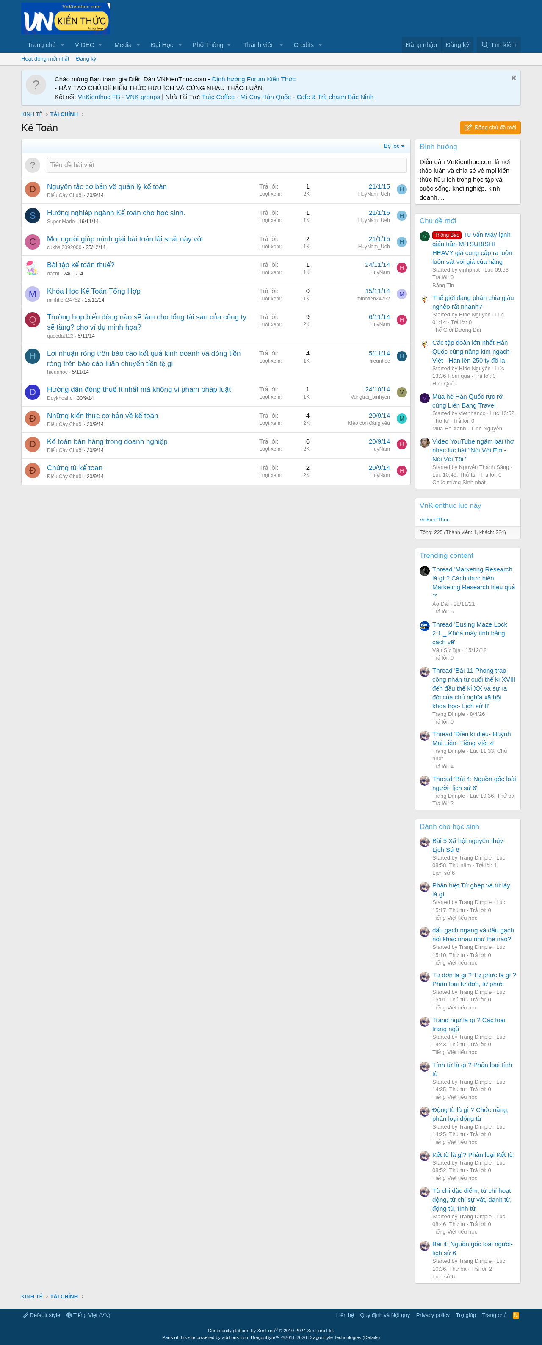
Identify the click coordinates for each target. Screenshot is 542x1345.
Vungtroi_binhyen (370, 397)
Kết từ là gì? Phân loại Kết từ (472, 1154)
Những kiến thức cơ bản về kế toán (102, 416)
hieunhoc (57, 372)
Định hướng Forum (238, 79)
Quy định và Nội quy (385, 1315)
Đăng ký (86, 58)
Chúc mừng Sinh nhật (459, 482)
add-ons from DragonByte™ (251, 1337)
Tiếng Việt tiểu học (454, 918)
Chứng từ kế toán (74, 468)
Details (371, 1337)
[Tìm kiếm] (499, 45)
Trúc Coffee (218, 96)
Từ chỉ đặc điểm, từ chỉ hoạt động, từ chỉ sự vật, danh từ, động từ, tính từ (472, 1199)
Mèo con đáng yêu (369, 423)
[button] (63, 45)
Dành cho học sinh (449, 827)
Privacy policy (433, 1315)
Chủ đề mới (438, 221)
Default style (41, 1315)
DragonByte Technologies (334, 1337)
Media (123, 44)
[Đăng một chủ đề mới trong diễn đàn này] (227, 165)
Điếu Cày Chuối (65, 195)
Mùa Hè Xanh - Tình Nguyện (467, 428)
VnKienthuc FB (99, 96)
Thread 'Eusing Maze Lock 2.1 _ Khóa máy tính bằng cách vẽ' (469, 633)
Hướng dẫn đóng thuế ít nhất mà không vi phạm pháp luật (139, 389)
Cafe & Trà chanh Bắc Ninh (334, 96)
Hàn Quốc (444, 383)
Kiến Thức (281, 79)
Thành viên (258, 44)
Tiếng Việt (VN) (88, 1315)
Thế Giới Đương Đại (456, 330)
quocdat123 (60, 336)
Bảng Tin (443, 285)
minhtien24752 (63, 300)
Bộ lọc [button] (392, 146)
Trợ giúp (466, 1315)
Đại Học (162, 44)
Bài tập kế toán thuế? (81, 265)
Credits (303, 44)
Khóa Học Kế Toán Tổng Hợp (94, 291)
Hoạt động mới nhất (45, 58)
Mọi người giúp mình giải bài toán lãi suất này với (125, 239)
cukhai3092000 (64, 247)
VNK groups (143, 96)
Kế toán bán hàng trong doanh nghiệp (107, 442)
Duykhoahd (60, 398)
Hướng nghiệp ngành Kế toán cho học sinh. (116, 213)
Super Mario (61, 222)
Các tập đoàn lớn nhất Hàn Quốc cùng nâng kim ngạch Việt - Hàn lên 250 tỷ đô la (471, 351)
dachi (53, 274)
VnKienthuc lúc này (450, 506)
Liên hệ (345, 1315)
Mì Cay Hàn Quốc (266, 96)
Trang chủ (42, 44)
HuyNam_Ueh (374, 194)
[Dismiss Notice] (512, 79)
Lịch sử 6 (443, 873)
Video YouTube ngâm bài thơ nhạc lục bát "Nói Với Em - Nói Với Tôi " (473, 450)
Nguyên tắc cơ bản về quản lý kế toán (107, 187)
